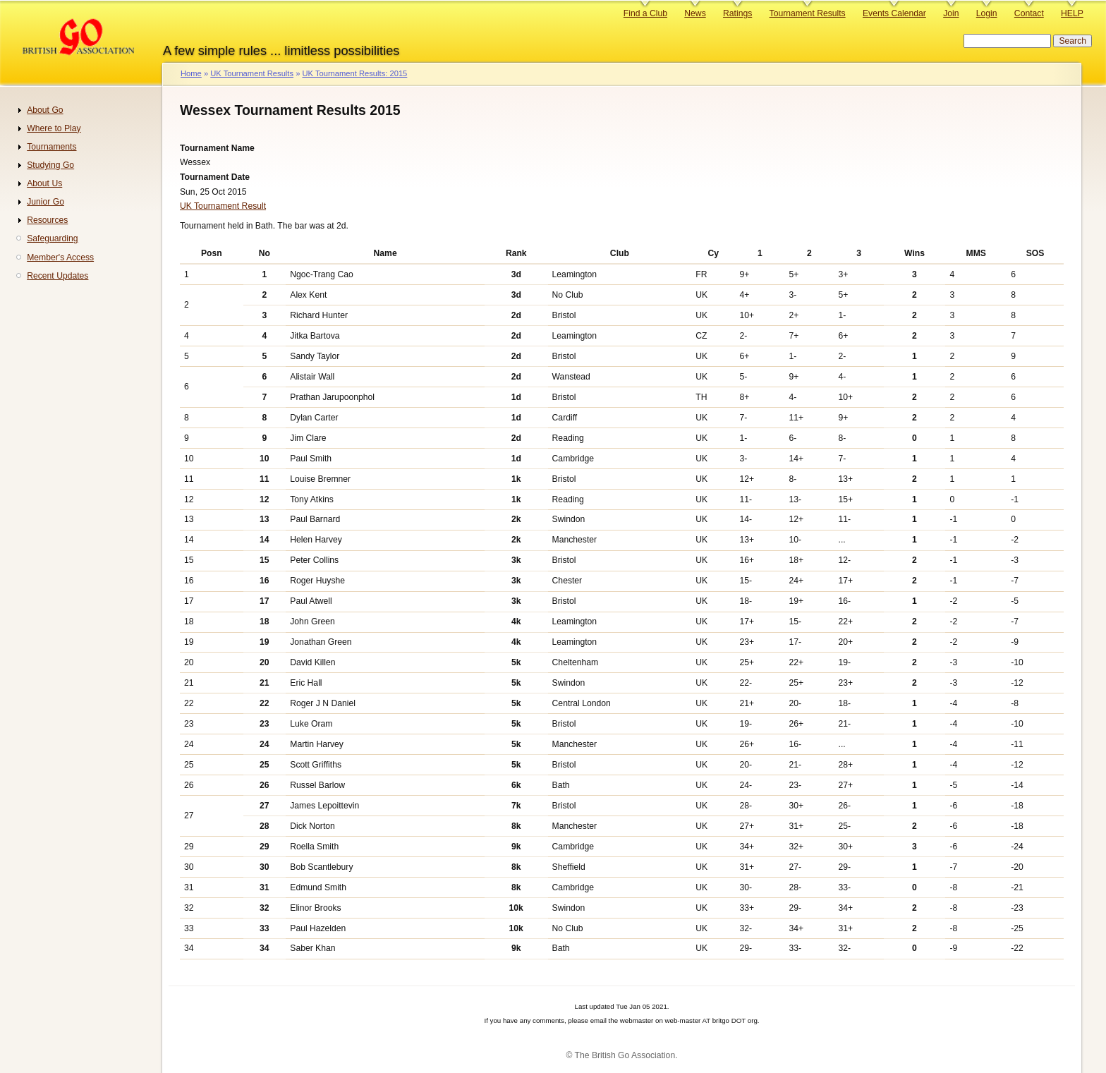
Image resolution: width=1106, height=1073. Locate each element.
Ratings (737, 13)
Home (191, 73)
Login (986, 13)
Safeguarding (52, 238)
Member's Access (60, 257)
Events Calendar (894, 13)
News (694, 13)
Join (951, 13)
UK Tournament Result (223, 206)
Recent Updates (57, 276)
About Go (45, 110)
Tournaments (51, 147)
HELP (1072, 13)
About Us (44, 183)
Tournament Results (808, 13)
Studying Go (50, 165)
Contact (1029, 13)
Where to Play (53, 128)
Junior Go (45, 202)
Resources (47, 220)
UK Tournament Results (251, 73)
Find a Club (645, 13)
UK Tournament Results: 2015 (354, 73)
